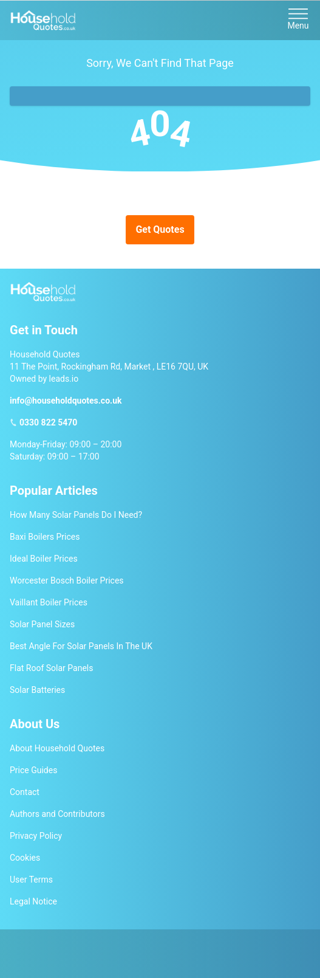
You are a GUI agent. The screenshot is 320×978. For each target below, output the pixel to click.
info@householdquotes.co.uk (65, 400)
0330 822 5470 (48, 422)
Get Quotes (159, 229)
